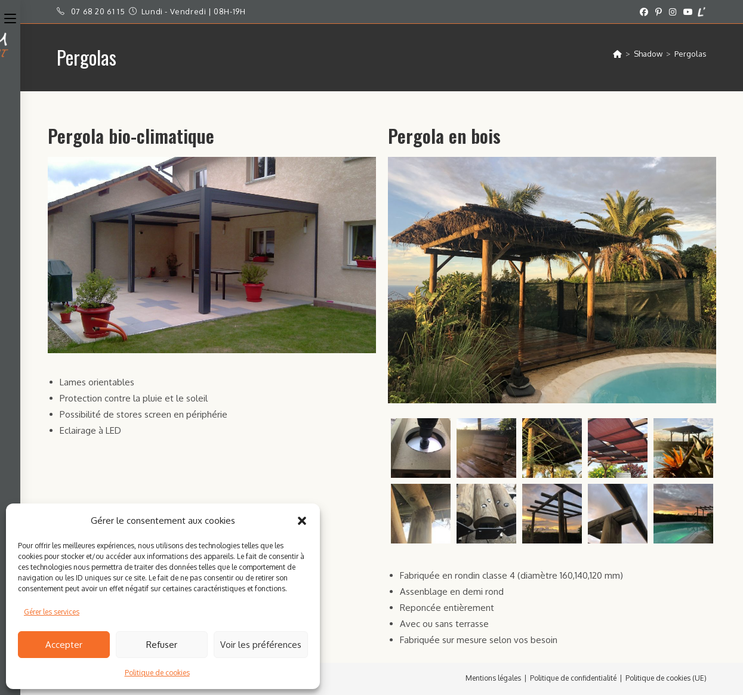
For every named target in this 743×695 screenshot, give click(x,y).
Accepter (63, 644)
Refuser (161, 644)
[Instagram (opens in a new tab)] (672, 12)
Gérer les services (51, 611)
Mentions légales (493, 678)
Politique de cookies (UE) (666, 678)
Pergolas (690, 53)
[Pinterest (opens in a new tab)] (658, 12)
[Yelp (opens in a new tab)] (701, 12)
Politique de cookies (157, 672)
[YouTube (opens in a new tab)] (688, 12)
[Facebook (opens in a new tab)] (644, 12)
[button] (302, 521)
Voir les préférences (260, 644)
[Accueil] (617, 53)
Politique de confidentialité (573, 678)
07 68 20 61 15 (98, 11)
